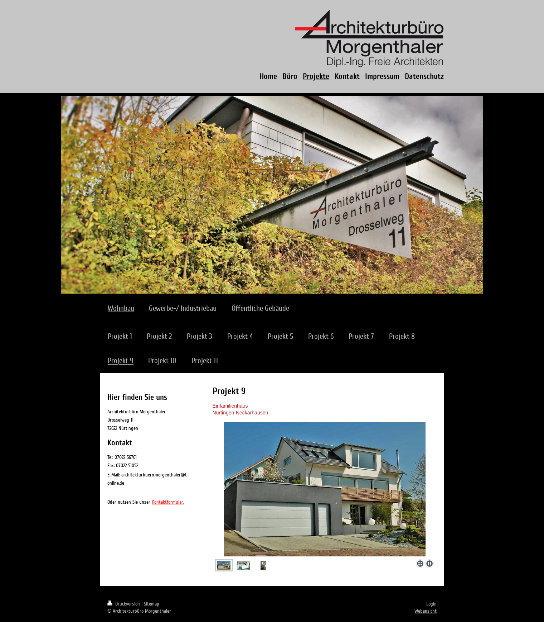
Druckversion (124, 604)
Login (431, 604)
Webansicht (425, 611)
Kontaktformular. (168, 502)
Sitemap (151, 604)
